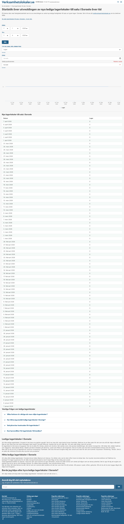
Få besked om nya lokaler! (118, 2)
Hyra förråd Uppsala (58, 506)
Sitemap (29, 517)
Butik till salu (105, 511)
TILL (3, 32)
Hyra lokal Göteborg (58, 511)
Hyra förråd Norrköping (59, 505)
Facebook (3, 519)
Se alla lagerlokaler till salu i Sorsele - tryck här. (17, 19)
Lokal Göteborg (106, 499)
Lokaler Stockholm (107, 506)
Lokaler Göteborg (106, 503)
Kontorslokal (80, 510)
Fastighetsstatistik (32, 513)
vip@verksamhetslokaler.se (101, 13)
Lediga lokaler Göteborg (84, 511)
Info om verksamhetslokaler (35, 515)
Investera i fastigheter (83, 498)
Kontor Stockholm (82, 503)
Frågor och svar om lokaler (35, 510)
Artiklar (29, 508)
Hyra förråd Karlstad (58, 503)
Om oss (29, 498)
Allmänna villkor (32, 501)
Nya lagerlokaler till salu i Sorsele (21, 6)
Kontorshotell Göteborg (83, 506)
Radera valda (118, 61)
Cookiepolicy (31, 506)
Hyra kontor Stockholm (59, 510)
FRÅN (3, 25)
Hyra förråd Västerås (58, 508)
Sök (5, 42)
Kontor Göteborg (81, 501)
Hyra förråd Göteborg (58, 501)
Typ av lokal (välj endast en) (11, 46)
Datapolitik (30, 505)
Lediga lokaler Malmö (83, 513)
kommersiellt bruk (54, 2)
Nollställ (3, 52)
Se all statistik (6, 6)
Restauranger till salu (108, 510)
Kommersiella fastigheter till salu (86, 499)
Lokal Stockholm (106, 501)
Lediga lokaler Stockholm (109, 498)
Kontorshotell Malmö (82, 508)
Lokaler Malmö (106, 505)
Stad (3, 55)
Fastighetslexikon (32, 511)
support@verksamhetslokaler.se (12, 501)
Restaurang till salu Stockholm (110, 508)
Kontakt (29, 499)
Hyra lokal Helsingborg (59, 513)
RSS (28, 518)
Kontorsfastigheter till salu (84, 505)
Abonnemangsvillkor (33, 503)
